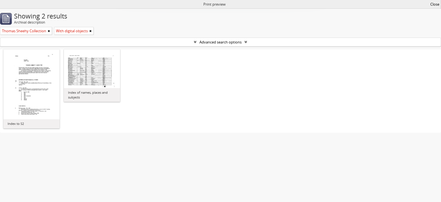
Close (434, 4)
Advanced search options (220, 42)
